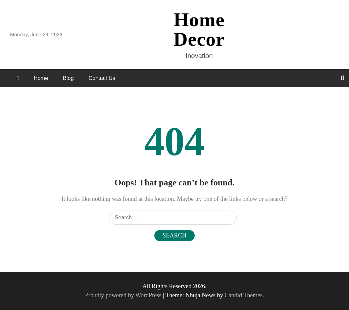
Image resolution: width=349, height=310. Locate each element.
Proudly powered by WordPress (124, 295)
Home (41, 78)
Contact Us (102, 78)
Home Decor (199, 29)
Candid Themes (243, 295)
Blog (68, 78)
